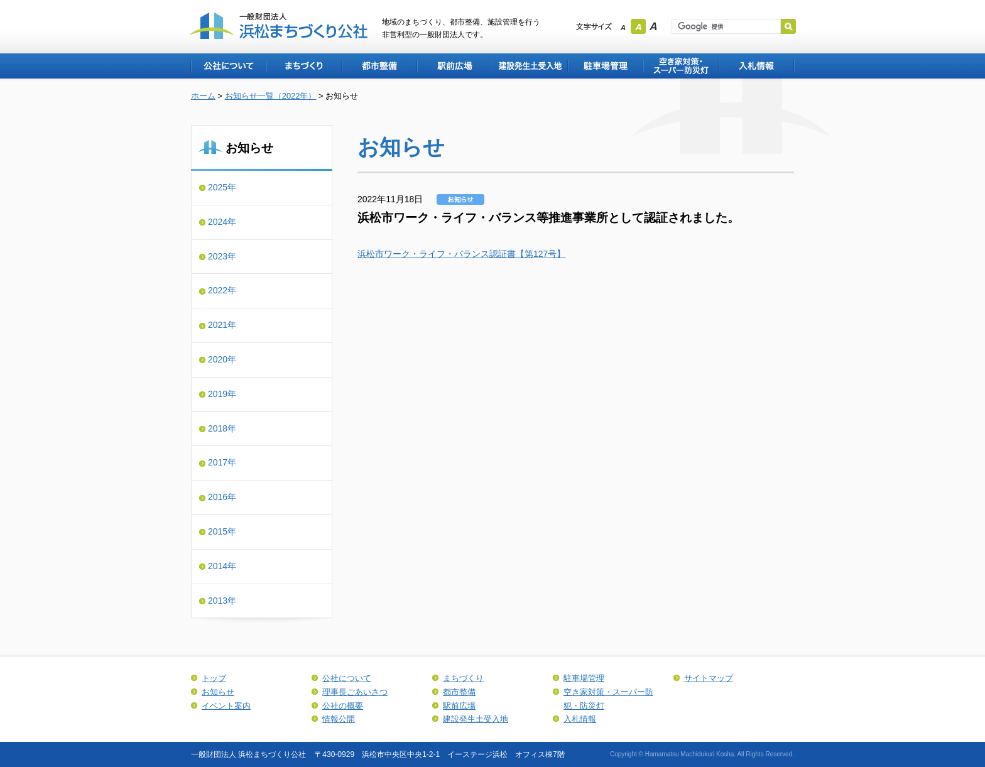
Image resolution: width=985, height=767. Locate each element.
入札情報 (756, 66)
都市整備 (378, 66)
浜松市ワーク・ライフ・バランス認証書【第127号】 (461, 254)
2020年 (222, 359)
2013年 (222, 601)
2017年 (222, 462)
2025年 (222, 187)
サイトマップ (708, 678)
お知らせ (218, 692)
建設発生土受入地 (529, 66)
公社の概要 (342, 705)
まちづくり (303, 66)
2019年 (222, 394)
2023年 (222, 256)
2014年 (222, 566)
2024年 (222, 222)
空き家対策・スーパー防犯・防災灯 (680, 66)
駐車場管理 (605, 66)
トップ (214, 678)
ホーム (203, 96)
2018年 (222, 428)
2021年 (222, 325)
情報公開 (338, 719)
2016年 (222, 497)
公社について (228, 66)
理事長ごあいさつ (355, 692)
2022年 (222, 290)
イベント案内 (226, 705)
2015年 (222, 531)
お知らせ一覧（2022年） (271, 96)
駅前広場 (454, 66)
